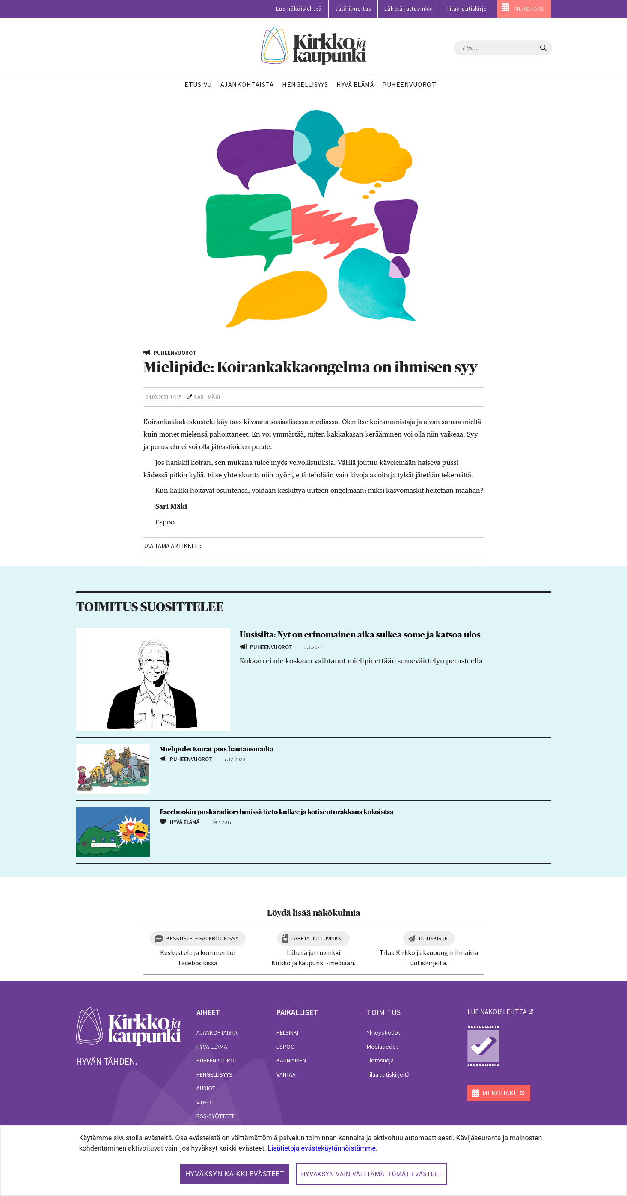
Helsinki (287, 1032)
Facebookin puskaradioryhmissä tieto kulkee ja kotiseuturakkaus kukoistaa (276, 812)
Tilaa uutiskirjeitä (388, 1074)
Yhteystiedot (383, 1032)
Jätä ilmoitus (353, 8)
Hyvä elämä (211, 1046)
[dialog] (313, 1160)
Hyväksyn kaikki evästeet (235, 1174)
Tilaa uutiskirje (466, 8)
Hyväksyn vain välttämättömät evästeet (371, 1174)
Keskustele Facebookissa (202, 938)
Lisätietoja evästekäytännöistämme (322, 1148)
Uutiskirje (433, 938)
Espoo (285, 1046)
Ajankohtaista (217, 1032)
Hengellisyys (214, 1074)
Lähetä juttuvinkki (408, 8)
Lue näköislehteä (299, 8)
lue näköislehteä (496, 1011)
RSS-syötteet (215, 1116)
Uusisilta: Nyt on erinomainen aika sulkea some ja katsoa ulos (360, 635)
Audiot (205, 1088)
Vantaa (286, 1074)
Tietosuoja (380, 1060)
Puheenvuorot (217, 1060)
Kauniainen (291, 1060)
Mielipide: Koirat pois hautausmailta (216, 749)
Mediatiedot (382, 1046)
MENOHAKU (529, 8)
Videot (205, 1102)
